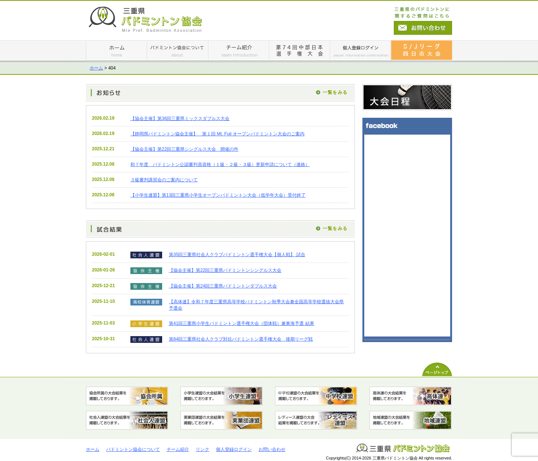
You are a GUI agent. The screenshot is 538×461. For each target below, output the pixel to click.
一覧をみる (335, 92)
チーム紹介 (178, 449)
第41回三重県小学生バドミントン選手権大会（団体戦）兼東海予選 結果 (241, 323)
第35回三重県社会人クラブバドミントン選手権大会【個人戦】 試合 (237, 254)
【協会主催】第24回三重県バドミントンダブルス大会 (223, 286)
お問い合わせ (272, 449)
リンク (202, 449)
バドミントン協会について (133, 449)
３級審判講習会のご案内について (164, 179)
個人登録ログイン (234, 449)
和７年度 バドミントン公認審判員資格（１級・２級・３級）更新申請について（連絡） (220, 164)
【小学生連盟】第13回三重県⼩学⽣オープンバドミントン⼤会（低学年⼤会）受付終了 (218, 195)
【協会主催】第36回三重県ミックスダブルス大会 (179, 118)
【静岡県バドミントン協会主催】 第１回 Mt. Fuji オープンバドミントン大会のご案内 (217, 133)
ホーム (96, 68)
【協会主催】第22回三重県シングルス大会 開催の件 (184, 149)
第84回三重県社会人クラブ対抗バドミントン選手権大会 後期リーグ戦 (241, 339)
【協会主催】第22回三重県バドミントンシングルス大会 (225, 270)
